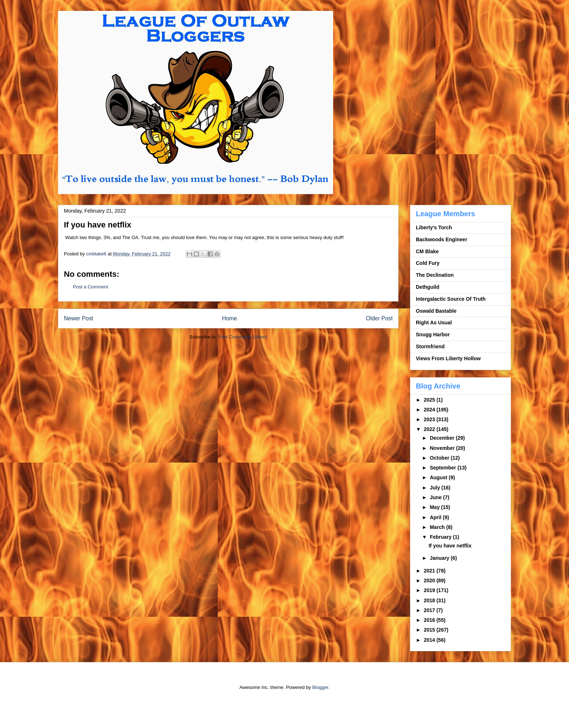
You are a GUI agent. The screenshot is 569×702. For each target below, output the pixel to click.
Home (229, 318)
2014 (430, 640)
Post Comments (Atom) (242, 337)
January (440, 558)
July (435, 487)
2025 (430, 400)
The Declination (435, 275)
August (439, 477)
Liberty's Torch (434, 227)
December (443, 438)
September (443, 468)
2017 (430, 610)
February (441, 537)
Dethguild (427, 287)
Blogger (320, 687)
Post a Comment (90, 287)
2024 (430, 409)
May (435, 507)
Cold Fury (427, 263)
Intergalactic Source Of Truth (451, 299)
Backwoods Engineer (441, 239)
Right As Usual (434, 322)
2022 (430, 429)
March (438, 527)
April (436, 517)
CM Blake (427, 251)
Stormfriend (430, 346)
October (440, 458)
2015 (430, 630)
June (436, 497)
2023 (430, 419)
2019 (430, 590)
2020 (430, 580)
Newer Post (78, 318)
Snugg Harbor (433, 334)
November (443, 448)
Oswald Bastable (436, 311)
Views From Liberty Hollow (448, 358)
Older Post (379, 318)
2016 (430, 620)
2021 (430, 571)
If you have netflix (450, 546)
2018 (430, 600)
